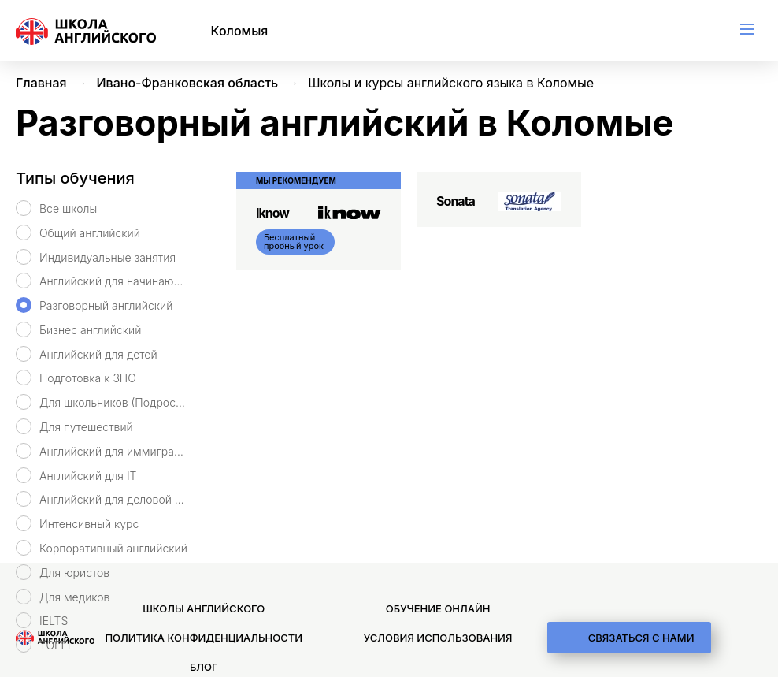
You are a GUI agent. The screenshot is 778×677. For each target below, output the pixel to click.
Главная (41, 83)
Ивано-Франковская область (188, 83)
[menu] (747, 29)
